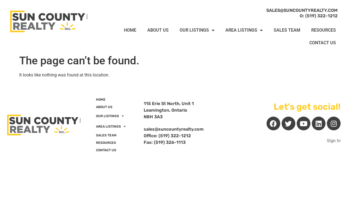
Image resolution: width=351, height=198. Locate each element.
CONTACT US (322, 42)
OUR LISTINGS (197, 30)
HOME (130, 30)
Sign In (334, 140)
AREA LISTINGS (244, 30)
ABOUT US (158, 30)
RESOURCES (323, 30)
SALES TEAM (287, 30)
